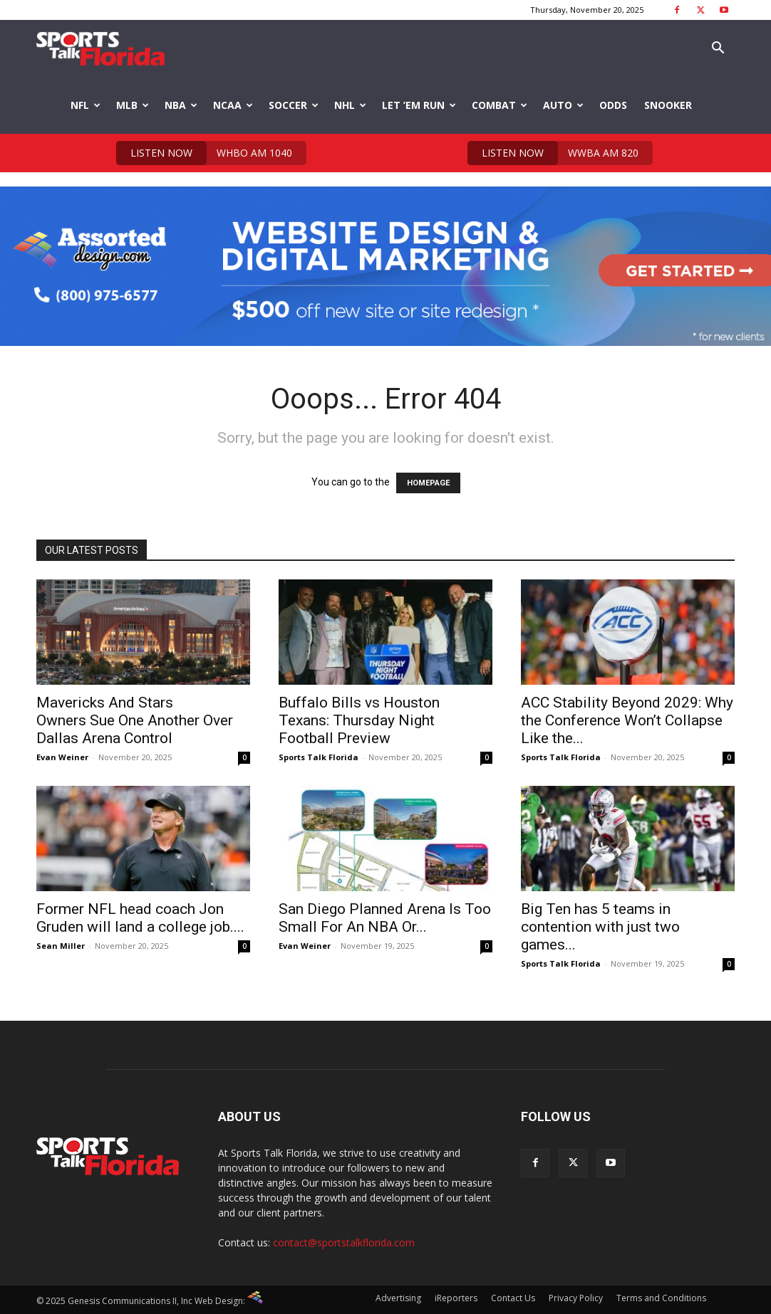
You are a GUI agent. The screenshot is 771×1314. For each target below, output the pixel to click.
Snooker (668, 105)
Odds (613, 105)
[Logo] (100, 48)
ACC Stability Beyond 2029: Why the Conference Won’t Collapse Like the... (627, 720)
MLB (132, 105)
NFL (85, 105)
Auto (563, 105)
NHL (350, 105)
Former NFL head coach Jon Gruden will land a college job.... (140, 917)
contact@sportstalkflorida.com (344, 1242)
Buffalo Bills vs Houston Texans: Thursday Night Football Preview (359, 720)
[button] (717, 49)
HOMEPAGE (428, 483)
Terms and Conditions (661, 1298)
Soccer (294, 105)
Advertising (398, 1298)
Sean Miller (60, 945)
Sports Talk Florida (318, 757)
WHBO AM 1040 (204, 153)
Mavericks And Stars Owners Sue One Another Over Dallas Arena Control (134, 720)
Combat (499, 105)
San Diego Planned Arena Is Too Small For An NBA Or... (385, 917)
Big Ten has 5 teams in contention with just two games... (600, 926)
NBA (181, 105)
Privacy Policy (576, 1298)
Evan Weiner (62, 757)
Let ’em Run (419, 105)
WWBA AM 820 (552, 153)
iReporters (456, 1298)
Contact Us (513, 1298)
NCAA (233, 105)
